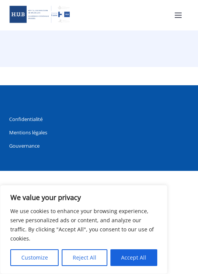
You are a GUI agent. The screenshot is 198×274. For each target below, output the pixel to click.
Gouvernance (24, 145)
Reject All (84, 257)
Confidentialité (26, 119)
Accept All (133, 257)
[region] (84, 229)
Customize (34, 257)
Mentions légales (28, 132)
